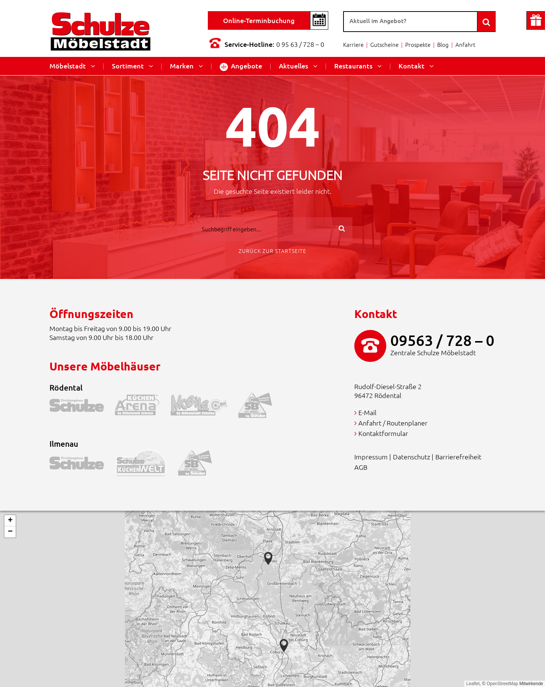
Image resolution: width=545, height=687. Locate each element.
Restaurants (353, 65)
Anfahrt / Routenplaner (393, 422)
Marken (182, 65)
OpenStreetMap (502, 683)
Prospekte (417, 44)
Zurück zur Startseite (272, 250)
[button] (284, 645)
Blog (443, 44)
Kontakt (412, 65)
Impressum (371, 456)
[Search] (486, 22)
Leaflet (473, 683)
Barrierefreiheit (458, 456)
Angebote (241, 66)
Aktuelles (293, 65)
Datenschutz (411, 456)
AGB (360, 467)
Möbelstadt (67, 65)
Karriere (353, 44)
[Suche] (410, 22)
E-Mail (367, 412)
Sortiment (128, 65)
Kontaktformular (383, 433)
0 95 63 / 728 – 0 (300, 44)
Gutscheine (384, 44)
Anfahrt (465, 44)
